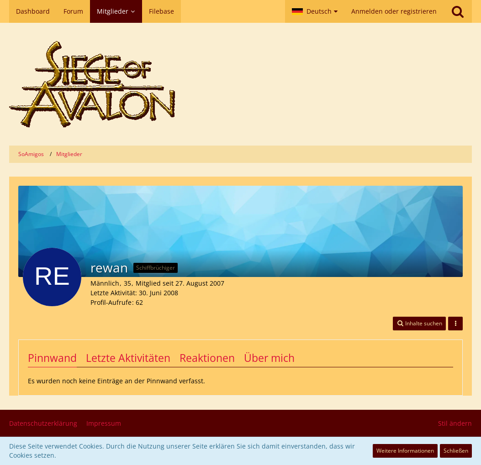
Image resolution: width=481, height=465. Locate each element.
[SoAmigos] (240, 84)
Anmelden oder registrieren (394, 11)
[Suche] (458, 11)
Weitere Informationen (405, 451)
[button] (314, 11)
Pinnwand (52, 357)
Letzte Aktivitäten (128, 357)
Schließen (456, 451)
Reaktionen (207, 357)
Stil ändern (455, 423)
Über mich (269, 357)
